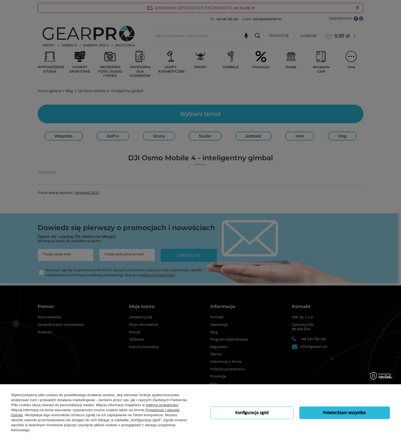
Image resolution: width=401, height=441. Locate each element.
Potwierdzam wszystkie (344, 412)
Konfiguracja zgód (252, 412)
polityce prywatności (162, 405)
